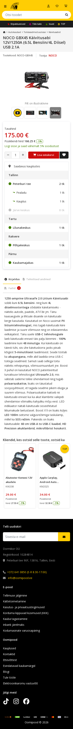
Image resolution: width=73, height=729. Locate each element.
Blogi (6, 671)
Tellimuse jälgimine (15, 595)
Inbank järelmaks (13, 625)
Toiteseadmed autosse (35, 32)
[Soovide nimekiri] (57, 6)
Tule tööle (9, 677)
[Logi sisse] (48, 6)
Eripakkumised (16, 24)
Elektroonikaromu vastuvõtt (20, 683)
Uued (50, 24)
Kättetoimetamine (14, 601)
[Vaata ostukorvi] (66, 6)
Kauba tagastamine (15, 619)
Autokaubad (14, 32)
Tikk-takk (35, 24)
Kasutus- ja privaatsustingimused (24, 607)
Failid (12, 288)
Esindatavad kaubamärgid (19, 666)
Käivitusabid (55, 32)
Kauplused (9, 648)
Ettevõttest (10, 660)
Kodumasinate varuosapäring (21, 630)
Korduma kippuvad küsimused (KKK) (25, 613)
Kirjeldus (12, 279)
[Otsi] (66, 15)
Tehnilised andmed (37, 279)
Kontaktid (9, 654)
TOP (61, 24)
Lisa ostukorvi (43, 155)
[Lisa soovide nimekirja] (64, 155)
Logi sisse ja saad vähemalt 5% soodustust (31, 146)
